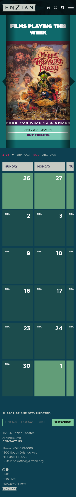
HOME (6, 474)
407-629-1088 (23, 448)
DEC (45, 154)
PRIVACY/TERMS (14, 484)
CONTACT (9, 479)
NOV (36, 154)
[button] (71, 7)
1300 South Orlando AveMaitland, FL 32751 (19, 454)
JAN (53, 154)
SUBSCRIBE (62, 422)
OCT (27, 154)
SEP (19, 154)
